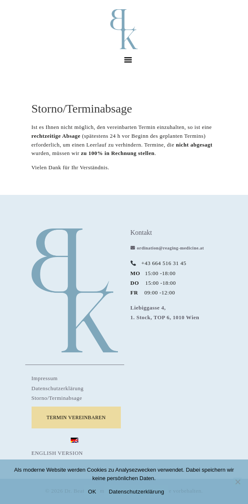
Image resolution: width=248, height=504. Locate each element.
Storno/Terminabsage (57, 398)
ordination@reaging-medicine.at (170, 248)
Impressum (45, 378)
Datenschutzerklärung (58, 388)
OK (92, 491)
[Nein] (237, 482)
